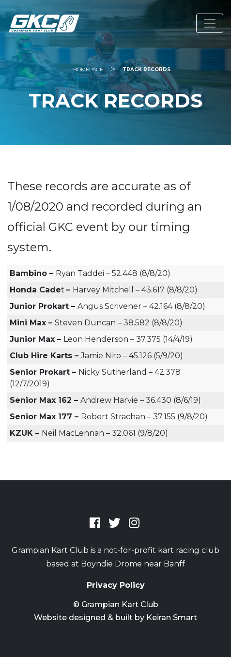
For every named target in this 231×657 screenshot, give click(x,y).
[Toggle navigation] (209, 23)
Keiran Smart (171, 617)
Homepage (88, 69)
